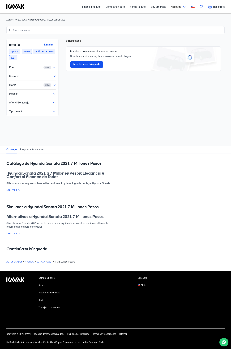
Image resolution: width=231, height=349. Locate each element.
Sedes (41, 285)
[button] (14, 51)
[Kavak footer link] (15, 293)
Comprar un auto (115, 6)
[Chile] (193, 7)
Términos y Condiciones (104, 334)
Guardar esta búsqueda (86, 64)
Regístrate (216, 7)
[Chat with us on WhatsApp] (224, 342)
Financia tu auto (91, 6)
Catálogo (11, 149)
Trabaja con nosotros (49, 307)
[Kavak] (15, 6)
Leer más (13, 189)
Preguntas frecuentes (32, 149)
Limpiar (48, 44)
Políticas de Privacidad (78, 334)
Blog (40, 300)
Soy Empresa (158, 6)
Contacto (142, 278)
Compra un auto (46, 278)
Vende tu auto (138, 6)
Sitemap (123, 334)
